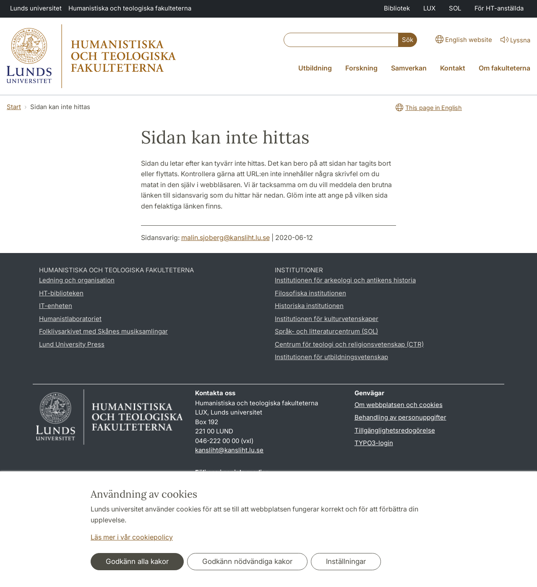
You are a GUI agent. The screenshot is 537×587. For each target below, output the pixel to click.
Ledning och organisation (77, 280)
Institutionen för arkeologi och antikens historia (345, 280)
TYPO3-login (374, 443)
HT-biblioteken (61, 293)
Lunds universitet (36, 8)
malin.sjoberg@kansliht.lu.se (225, 237)
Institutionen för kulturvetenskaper (326, 319)
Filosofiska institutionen (310, 293)
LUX (429, 8)
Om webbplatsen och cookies (399, 405)
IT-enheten (55, 306)
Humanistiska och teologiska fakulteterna (129, 8)
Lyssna (514, 40)
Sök (407, 40)
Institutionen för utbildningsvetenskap (331, 357)
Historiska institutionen (309, 306)
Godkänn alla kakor (137, 561)
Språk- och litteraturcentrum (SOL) (326, 331)
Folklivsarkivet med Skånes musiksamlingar (103, 331)
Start (14, 107)
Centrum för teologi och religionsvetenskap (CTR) (349, 344)
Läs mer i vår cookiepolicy (132, 537)
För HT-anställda (499, 8)
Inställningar (346, 561)
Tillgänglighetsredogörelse (395, 430)
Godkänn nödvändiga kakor (247, 561)
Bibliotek (397, 8)
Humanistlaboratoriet (70, 319)
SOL (455, 8)
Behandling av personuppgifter (400, 417)
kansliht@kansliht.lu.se (229, 450)
